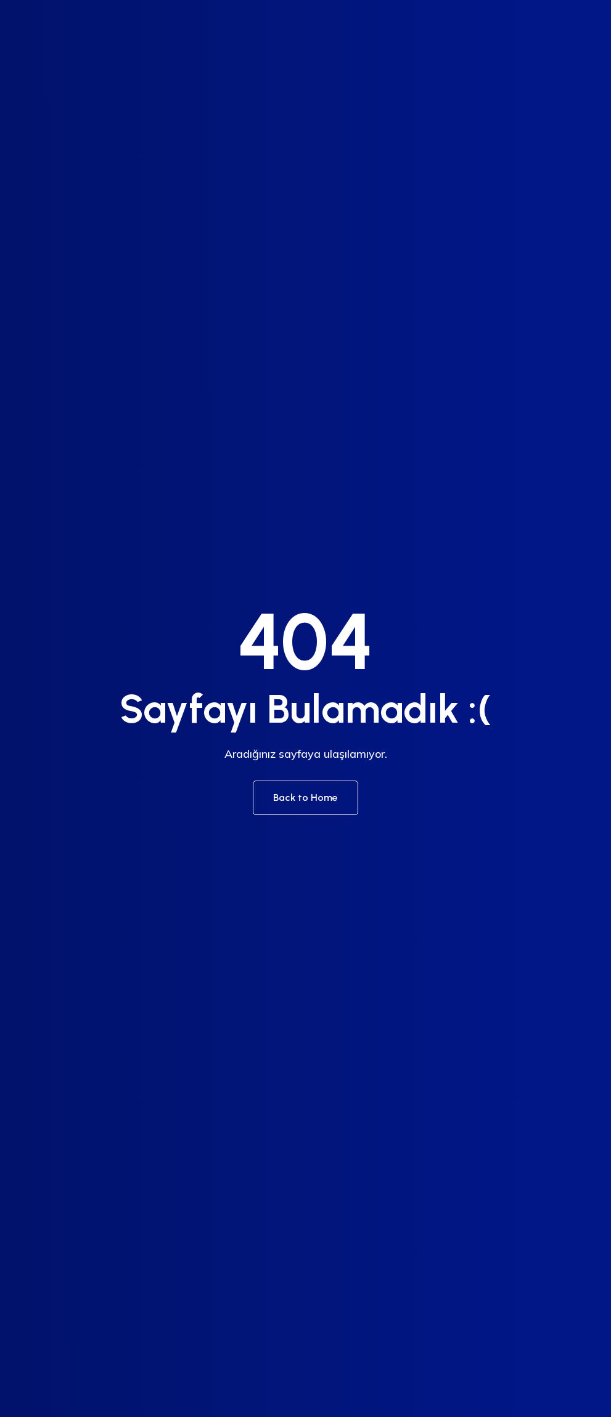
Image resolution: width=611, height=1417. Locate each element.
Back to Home (305, 797)
